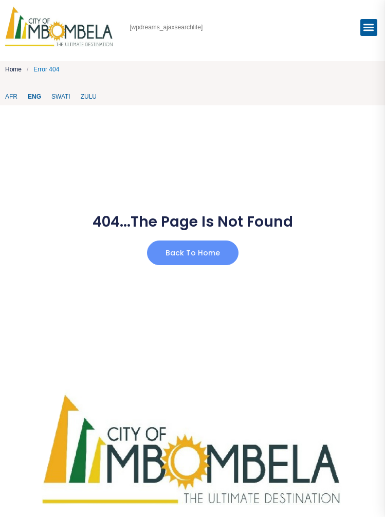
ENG (34, 96)
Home (13, 69)
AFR (11, 96)
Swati (60, 96)
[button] (368, 27)
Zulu (89, 96)
